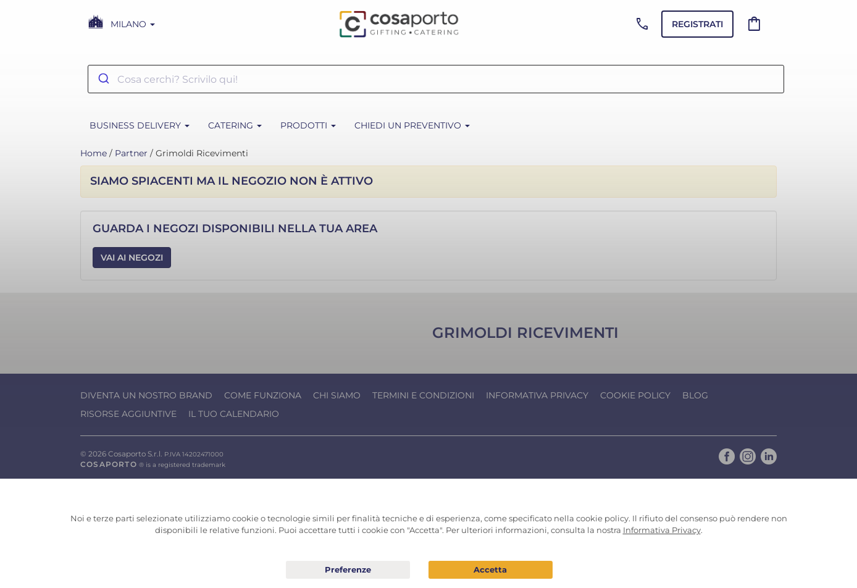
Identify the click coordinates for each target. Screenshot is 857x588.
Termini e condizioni (423, 395)
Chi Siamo (337, 395)
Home (93, 153)
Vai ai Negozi (132, 257)
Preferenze (348, 570)
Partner (131, 153)
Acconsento (490, 570)
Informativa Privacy (537, 395)
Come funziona (262, 395)
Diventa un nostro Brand (146, 395)
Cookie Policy (635, 395)
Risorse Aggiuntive (128, 413)
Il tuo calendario (233, 413)
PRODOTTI (308, 125)
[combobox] (436, 79)
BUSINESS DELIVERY (140, 125)
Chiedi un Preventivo (412, 125)
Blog (695, 395)
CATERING (235, 125)
